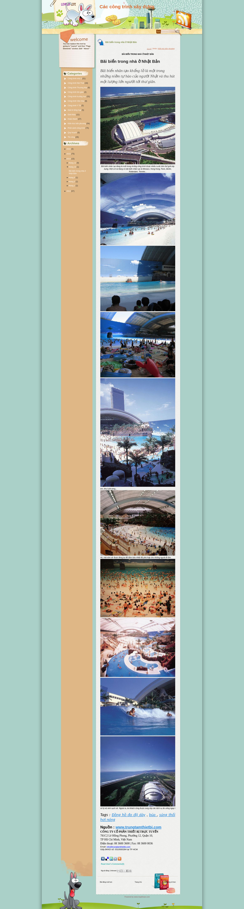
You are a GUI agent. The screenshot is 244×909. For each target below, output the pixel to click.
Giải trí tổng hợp (75, 110)
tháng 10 (72, 167)
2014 (68, 159)
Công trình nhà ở (75, 78)
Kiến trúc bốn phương (77, 123)
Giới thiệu (72, 115)
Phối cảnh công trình (76, 128)
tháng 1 (72, 186)
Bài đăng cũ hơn (170, 882)
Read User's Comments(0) (112, 864)
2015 (68, 154)
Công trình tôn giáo (76, 92)
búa (153, 814)
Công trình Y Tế (74, 105)
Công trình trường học (77, 96)
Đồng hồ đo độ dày (128, 814)
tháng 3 (72, 182)
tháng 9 (72, 177)
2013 (68, 191)
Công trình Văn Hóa (76, 101)
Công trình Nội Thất (76, 83)
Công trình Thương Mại (78, 88)
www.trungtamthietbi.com (138, 827)
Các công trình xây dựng (127, 6)
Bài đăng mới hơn (106, 882)
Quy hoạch (72, 132)
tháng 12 (72, 163)
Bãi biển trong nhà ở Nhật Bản (121, 42)
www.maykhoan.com (142, 897)
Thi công (71, 137)
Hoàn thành (73, 119)
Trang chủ (138, 882)
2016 (68, 149)
